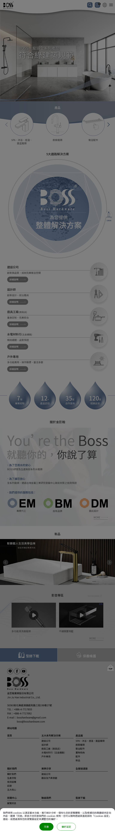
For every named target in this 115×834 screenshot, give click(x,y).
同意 (46, 826)
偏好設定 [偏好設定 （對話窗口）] (66, 826)
